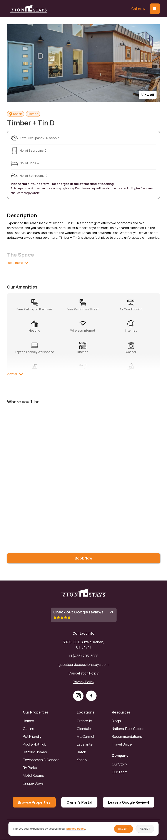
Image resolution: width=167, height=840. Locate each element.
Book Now (83, 558)
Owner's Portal (79, 802)
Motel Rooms (33, 775)
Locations (85, 712)
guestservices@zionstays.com (83, 664)
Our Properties (36, 712)
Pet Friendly (32, 736)
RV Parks (30, 767)
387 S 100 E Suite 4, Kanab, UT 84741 (83, 645)
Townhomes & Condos (41, 759)
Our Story (119, 764)
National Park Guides (128, 728)
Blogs (116, 720)
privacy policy (75, 828)
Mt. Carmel (85, 736)
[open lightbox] (83, 63)
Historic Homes (35, 752)
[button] (155, 8)
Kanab (82, 759)
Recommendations (127, 736)
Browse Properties (34, 802)
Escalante (85, 744)
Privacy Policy (83, 681)
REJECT (145, 828)
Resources (121, 712)
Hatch (81, 752)
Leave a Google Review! (128, 802)
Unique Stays (33, 783)
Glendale (84, 728)
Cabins (28, 728)
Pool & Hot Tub (34, 744)
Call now (138, 8)
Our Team (119, 772)
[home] (28, 8)
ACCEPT (123, 828)
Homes (28, 720)
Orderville (84, 720)
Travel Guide (122, 744)
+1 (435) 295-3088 (83, 656)
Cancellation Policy (83, 673)
